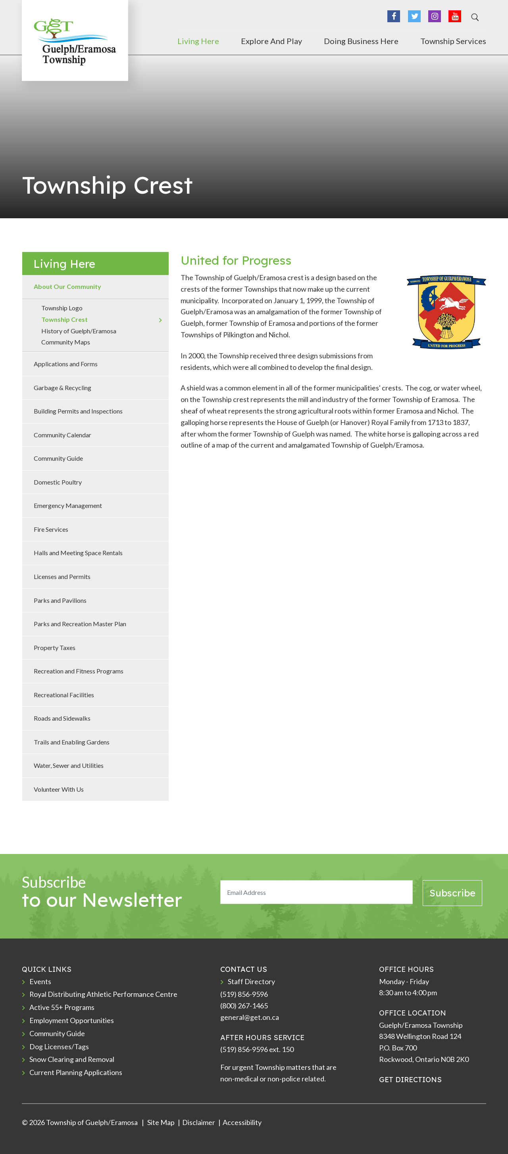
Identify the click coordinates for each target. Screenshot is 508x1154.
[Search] (474, 17)
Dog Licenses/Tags (59, 1046)
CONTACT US (243, 969)
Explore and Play (271, 41)
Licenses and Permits (62, 576)
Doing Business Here (361, 41)
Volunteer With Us (59, 789)
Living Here (198, 41)
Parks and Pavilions (60, 600)
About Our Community (67, 286)
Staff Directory (251, 981)
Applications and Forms (66, 363)
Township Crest (64, 319)
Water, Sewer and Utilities (69, 765)
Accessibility (242, 1122)
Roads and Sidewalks (62, 718)
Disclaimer (198, 1122)
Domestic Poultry (58, 482)
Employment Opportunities (71, 1020)
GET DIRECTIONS (410, 1079)
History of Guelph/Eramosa (78, 331)
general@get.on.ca (249, 1017)
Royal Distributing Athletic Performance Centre (103, 994)
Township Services (453, 41)
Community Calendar (62, 435)
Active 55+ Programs (61, 1007)
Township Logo (62, 308)
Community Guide (58, 458)
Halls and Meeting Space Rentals (78, 552)
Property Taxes (54, 647)
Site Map (160, 1122)
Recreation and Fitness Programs (78, 671)
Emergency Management (68, 505)
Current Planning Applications (75, 1072)
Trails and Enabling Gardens (72, 742)
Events (40, 981)
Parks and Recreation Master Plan (80, 623)
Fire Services (51, 529)
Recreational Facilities (64, 694)
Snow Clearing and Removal (72, 1059)
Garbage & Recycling (62, 387)
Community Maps (65, 342)
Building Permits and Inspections (78, 411)
